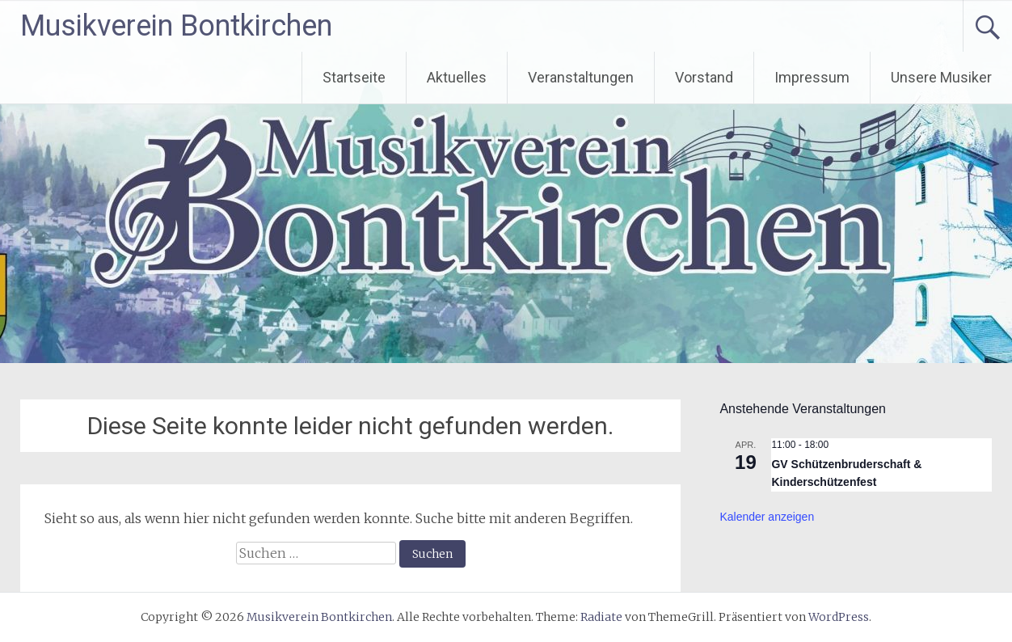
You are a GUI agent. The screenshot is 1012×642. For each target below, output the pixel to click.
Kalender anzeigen (766, 516)
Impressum (812, 77)
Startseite (354, 77)
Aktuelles (457, 77)
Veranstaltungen (581, 77)
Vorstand (704, 77)
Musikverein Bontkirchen (176, 26)
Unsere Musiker (941, 77)
